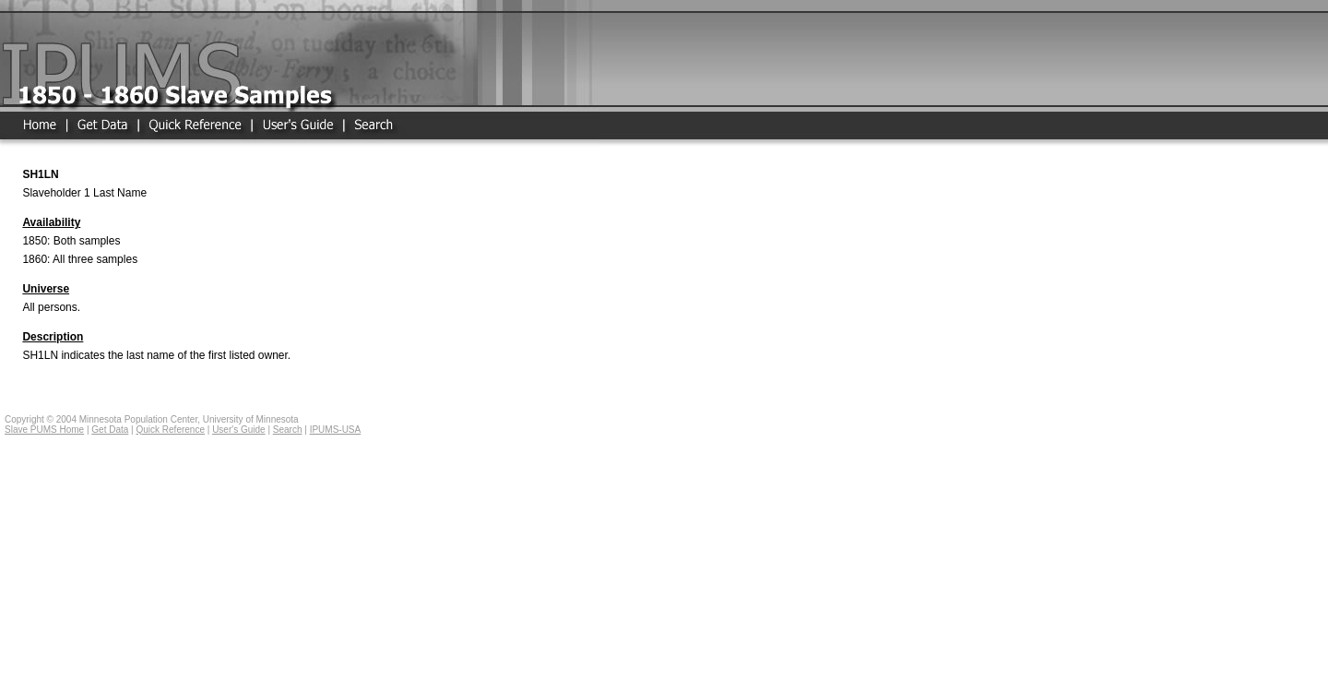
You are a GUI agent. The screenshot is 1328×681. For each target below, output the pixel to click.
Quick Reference (170, 429)
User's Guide (239, 429)
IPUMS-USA (336, 429)
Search (287, 429)
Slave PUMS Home (44, 429)
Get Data (109, 429)
